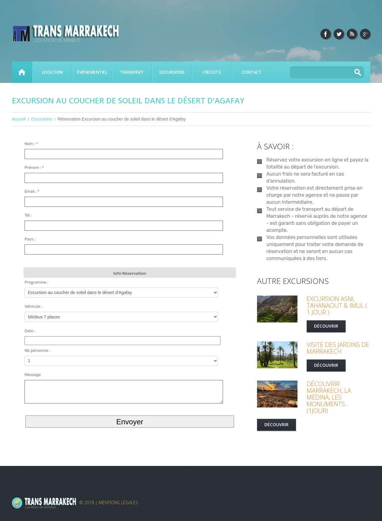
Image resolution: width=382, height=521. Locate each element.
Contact (251, 72)
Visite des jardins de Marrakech (338, 348)
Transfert (132, 72)
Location (52, 72)
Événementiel (92, 72)
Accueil (22, 72)
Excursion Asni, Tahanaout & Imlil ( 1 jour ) (337, 305)
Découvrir (326, 326)
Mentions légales (118, 502)
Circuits (211, 72)
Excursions (171, 72)
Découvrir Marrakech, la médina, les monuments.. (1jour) (329, 397)
